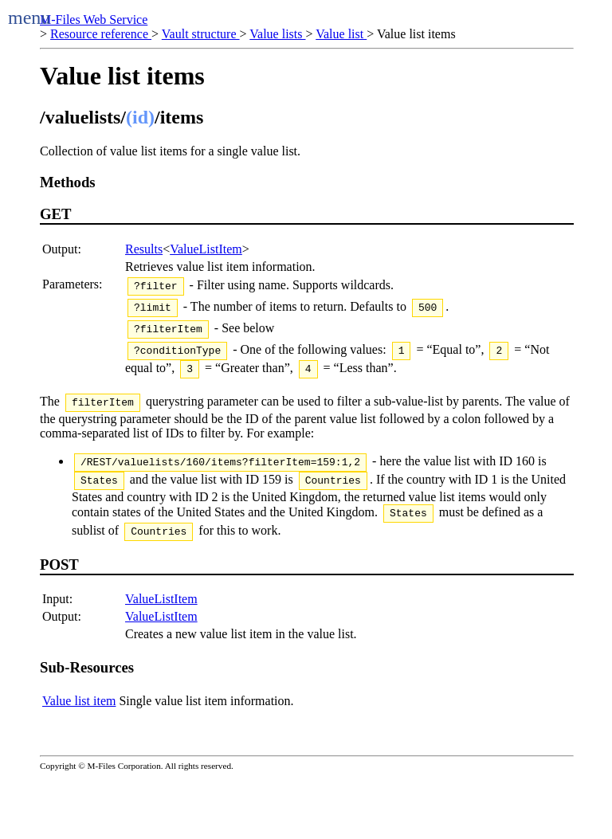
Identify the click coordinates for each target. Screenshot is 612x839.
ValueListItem (206, 249)
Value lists (277, 34)
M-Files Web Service (93, 19)
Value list (341, 34)
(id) (140, 117)
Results (144, 249)
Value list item (79, 724)
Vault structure (201, 34)
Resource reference (100, 34)
